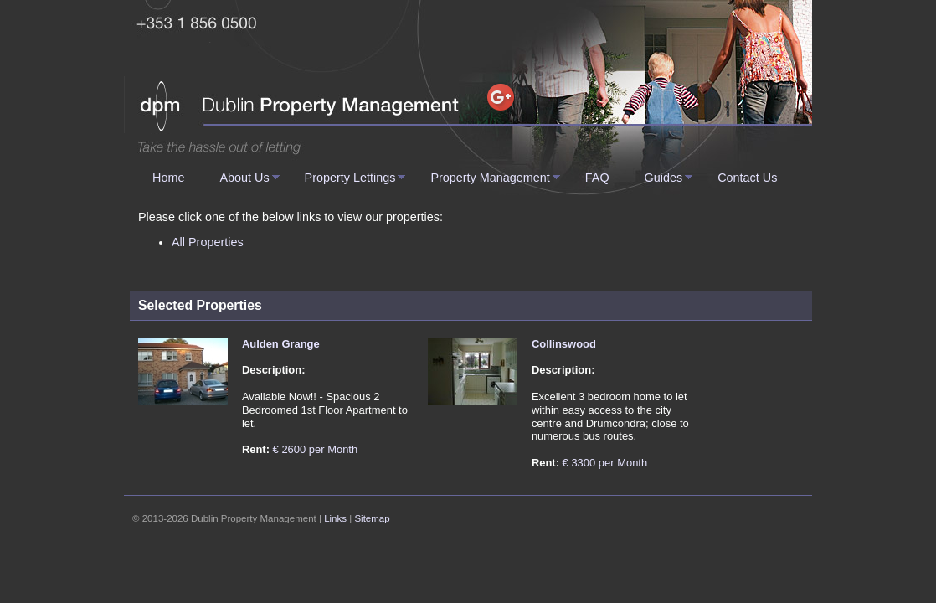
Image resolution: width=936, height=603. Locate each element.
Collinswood (564, 344)
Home (168, 177)
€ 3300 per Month (605, 462)
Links (335, 518)
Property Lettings (350, 177)
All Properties (208, 242)
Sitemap (371, 518)
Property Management (489, 177)
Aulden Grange (281, 344)
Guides (664, 177)
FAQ (597, 177)
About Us (244, 177)
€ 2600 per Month (315, 449)
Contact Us (747, 177)
